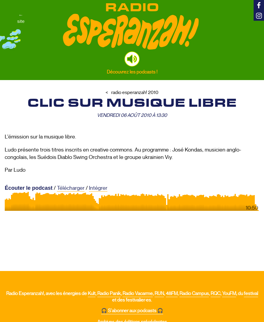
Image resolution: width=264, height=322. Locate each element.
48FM (172, 294)
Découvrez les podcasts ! (132, 72)
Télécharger (71, 188)
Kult (92, 294)
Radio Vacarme (138, 294)
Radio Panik (109, 294)
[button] (132, 59)
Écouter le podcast (29, 188)
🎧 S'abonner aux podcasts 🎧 (132, 311)
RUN (159, 294)
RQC (215, 294)
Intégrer (98, 188)
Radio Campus (194, 294)
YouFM (229, 294)
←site (21, 18)
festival (251, 294)
